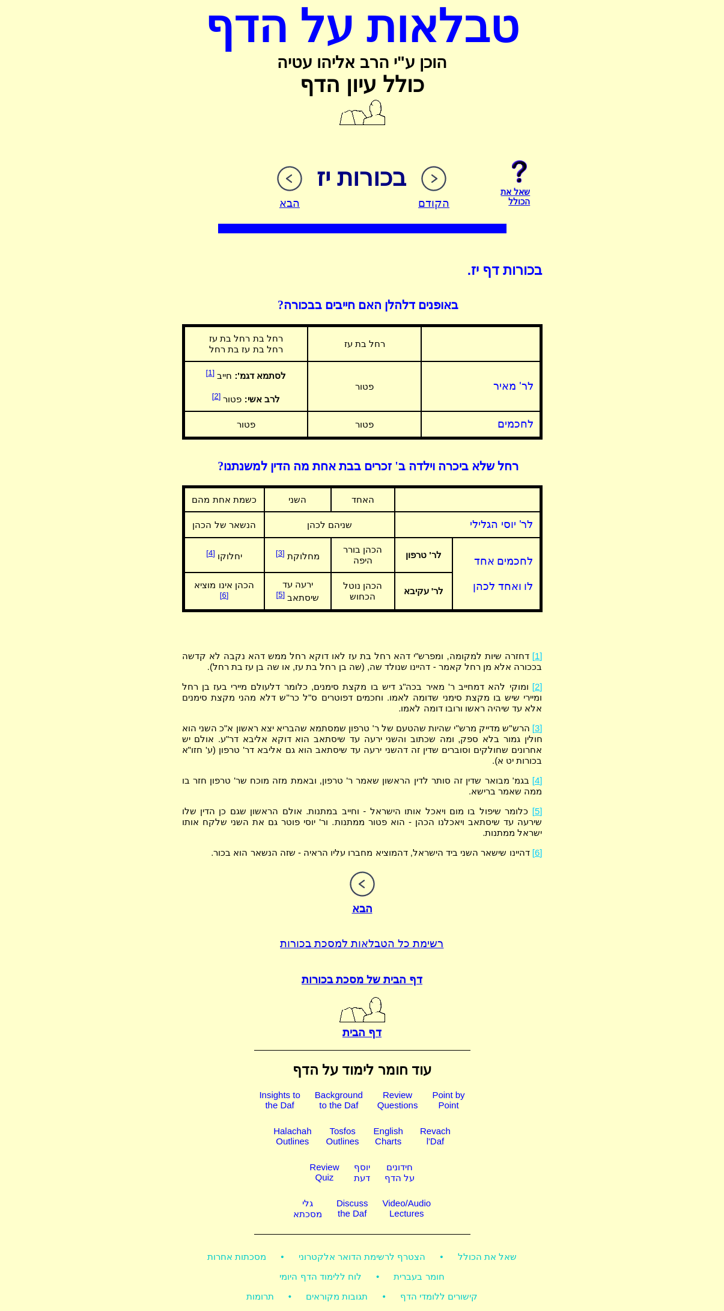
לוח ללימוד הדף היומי (320, 1276)
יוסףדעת (362, 1172)
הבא (362, 902)
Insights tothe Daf (279, 1100)
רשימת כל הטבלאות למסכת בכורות (361, 944)
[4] (210, 552)
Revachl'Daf (435, 1136)
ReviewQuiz (324, 1172)
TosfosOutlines (342, 1136)
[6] (224, 595)
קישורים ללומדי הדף (439, 1296)
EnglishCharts (388, 1136)
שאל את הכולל (487, 1256)
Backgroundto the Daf (339, 1100)
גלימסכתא (307, 1208)
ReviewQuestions (397, 1100)
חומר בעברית (419, 1276)
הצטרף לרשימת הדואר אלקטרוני (362, 1256)
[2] (216, 396)
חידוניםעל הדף (400, 1172)
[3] (280, 552)
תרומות (260, 1296)
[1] (210, 372)
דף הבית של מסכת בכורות (362, 980)
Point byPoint (448, 1100)
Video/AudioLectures (406, 1208)
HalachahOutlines (292, 1136)
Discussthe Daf (352, 1208)
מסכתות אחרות (236, 1256)
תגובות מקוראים (337, 1296)
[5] (280, 594)
